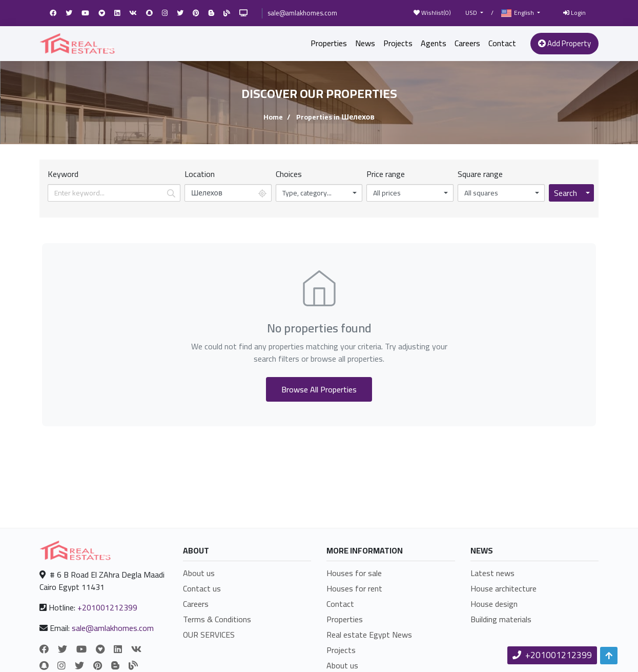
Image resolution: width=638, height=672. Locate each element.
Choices (289, 174)
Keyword (63, 174)
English (518, 13)
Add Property (564, 43)
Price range (385, 174)
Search (565, 193)
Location (199, 174)
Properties (329, 43)
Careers (467, 43)
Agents (433, 43)
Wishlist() (432, 12)
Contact (502, 43)
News (365, 43)
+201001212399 (107, 607)
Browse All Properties (319, 389)
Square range (480, 174)
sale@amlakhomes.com (302, 13)
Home (273, 117)
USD (472, 13)
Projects (398, 43)
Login (574, 12)
